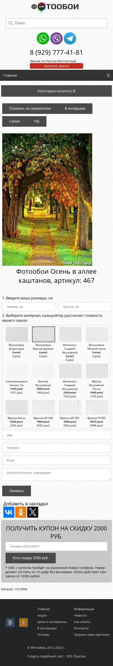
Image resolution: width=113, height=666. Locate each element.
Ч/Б (37, 121)
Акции (42, 615)
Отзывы (43, 634)
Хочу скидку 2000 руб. (31, 559)
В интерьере (75, 108)
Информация (84, 609)
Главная (10, 75)
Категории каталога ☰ (57, 91)
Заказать (16, 492)
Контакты (81, 628)
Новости (80, 615)
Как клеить (82, 622)
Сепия (14, 121)
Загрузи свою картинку (91, 634)
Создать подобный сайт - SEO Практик (56, 656)
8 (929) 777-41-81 (56, 52)
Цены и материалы (52, 622)
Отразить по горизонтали (30, 108)
